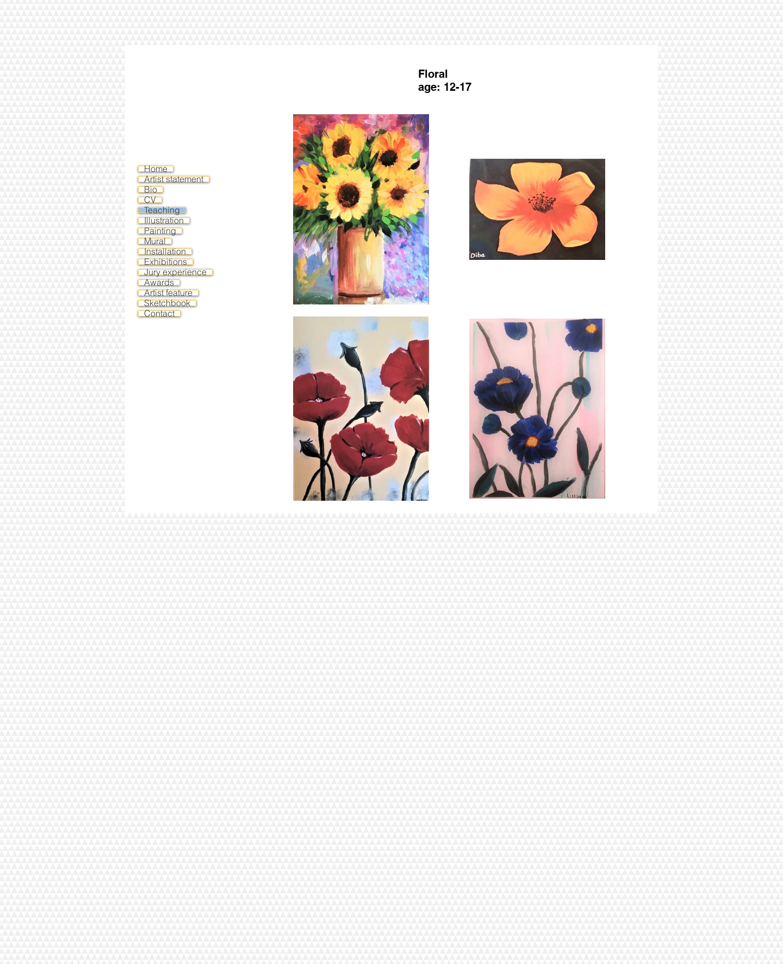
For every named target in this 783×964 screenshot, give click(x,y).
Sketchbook (167, 303)
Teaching (162, 210)
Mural (155, 241)
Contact (159, 313)
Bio (150, 189)
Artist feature (168, 292)
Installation (165, 251)
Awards (159, 282)
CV (150, 199)
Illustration (164, 220)
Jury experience (175, 272)
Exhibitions (165, 261)
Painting (160, 230)
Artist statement (173, 179)
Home (155, 168)
